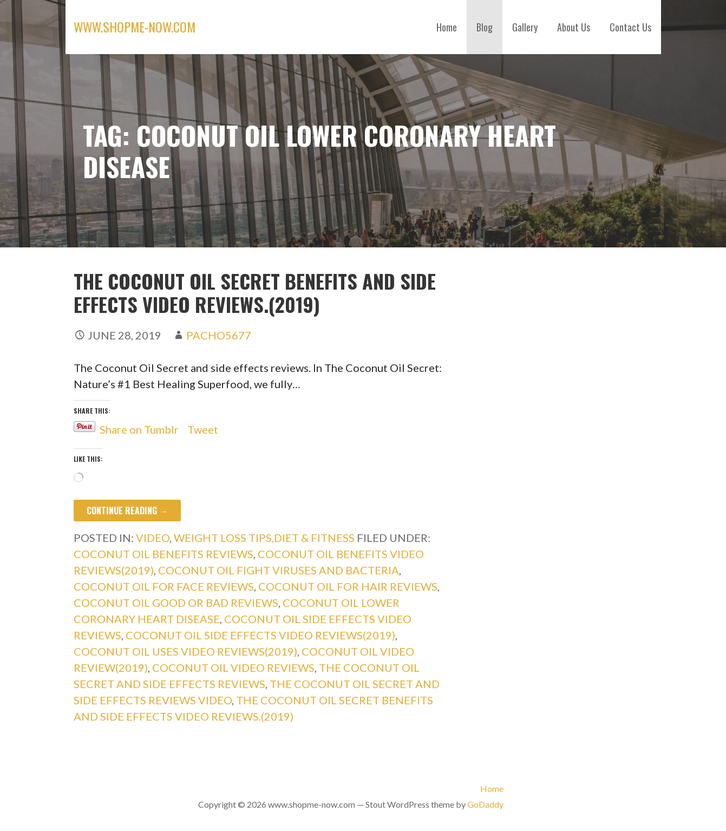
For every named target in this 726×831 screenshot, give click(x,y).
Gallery (525, 27)
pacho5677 (218, 335)
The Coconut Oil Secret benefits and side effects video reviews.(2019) (255, 292)
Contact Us (630, 27)
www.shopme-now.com (134, 26)
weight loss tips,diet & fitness (264, 537)
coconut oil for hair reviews (347, 586)
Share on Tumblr (139, 427)
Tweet (202, 427)
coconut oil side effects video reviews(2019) (260, 635)
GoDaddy (485, 804)
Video (152, 537)
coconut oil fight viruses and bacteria (278, 570)
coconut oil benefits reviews (163, 553)
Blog (484, 27)
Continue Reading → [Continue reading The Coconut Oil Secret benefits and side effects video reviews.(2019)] (127, 510)
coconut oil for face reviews (164, 586)
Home (446, 27)
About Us (573, 27)
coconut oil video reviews (233, 667)
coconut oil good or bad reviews (176, 602)
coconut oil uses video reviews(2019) (185, 651)
